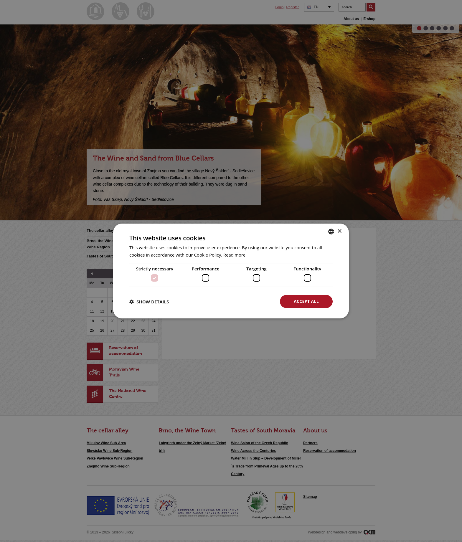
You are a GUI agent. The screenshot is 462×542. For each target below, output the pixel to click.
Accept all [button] (306, 301)
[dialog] (231, 271)
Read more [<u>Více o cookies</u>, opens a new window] (234, 255)
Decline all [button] (249, 301)
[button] (149, 301)
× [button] (339, 231)
